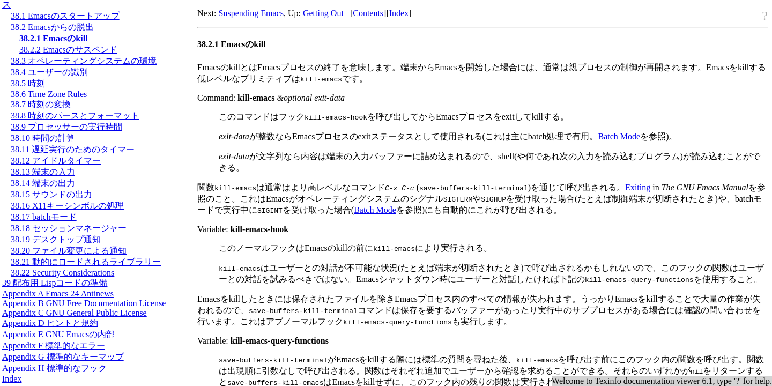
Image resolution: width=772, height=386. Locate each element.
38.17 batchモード (44, 216)
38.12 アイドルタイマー (56, 160)
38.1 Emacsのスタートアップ (65, 15)
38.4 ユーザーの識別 (49, 72)
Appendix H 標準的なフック (54, 368)
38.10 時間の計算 (43, 138)
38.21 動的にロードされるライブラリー (86, 261)
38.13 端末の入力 (43, 171)
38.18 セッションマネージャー (69, 228)
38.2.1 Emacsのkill (53, 38)
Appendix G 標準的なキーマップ (63, 356)
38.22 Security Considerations (62, 272)
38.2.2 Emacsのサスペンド (68, 49)
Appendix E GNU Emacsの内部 (58, 334)
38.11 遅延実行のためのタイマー (73, 149)
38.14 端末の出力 (43, 183)
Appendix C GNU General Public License (74, 312)
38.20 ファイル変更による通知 (69, 250)
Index (11, 378)
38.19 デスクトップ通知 (56, 239)
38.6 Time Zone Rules (49, 94)
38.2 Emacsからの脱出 (52, 27)
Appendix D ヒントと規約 (50, 323)
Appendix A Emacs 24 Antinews (58, 293)
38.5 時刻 (28, 83)
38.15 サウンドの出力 (51, 194)
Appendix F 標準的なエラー (53, 345)
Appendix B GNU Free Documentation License (84, 303)
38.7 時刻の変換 (41, 104)
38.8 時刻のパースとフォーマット (75, 115)
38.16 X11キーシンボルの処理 (67, 205)
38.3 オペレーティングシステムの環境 (84, 60)
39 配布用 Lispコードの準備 (54, 282)
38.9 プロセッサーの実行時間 (66, 126)
